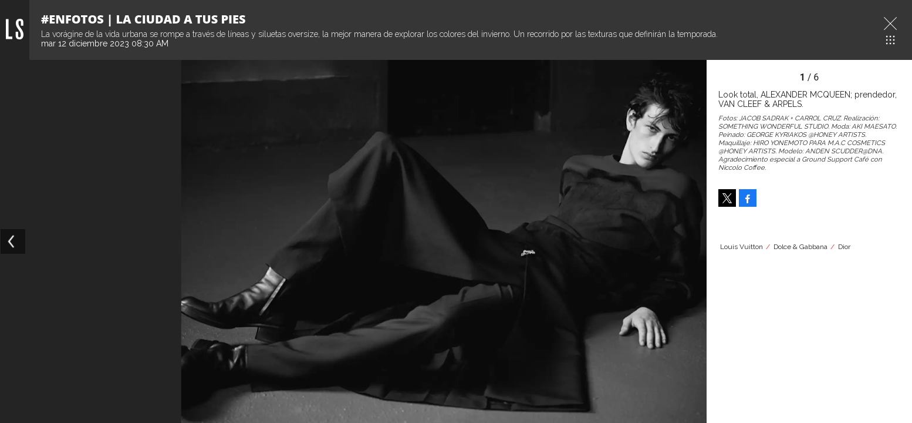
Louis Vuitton (741, 247)
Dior (844, 247)
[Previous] (13, 241)
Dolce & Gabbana (800, 247)
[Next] (694, 241)
